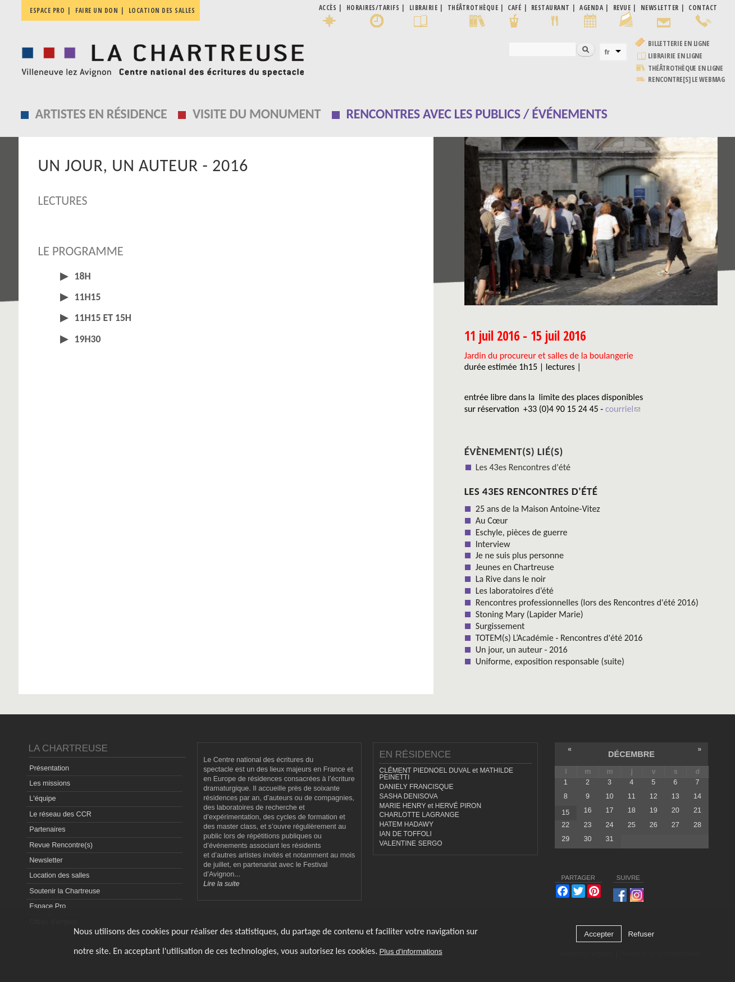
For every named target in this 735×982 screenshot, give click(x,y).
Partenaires (47, 829)
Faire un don (96, 10)
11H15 (86, 297)
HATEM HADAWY (406, 824)
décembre (631, 754)
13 (675, 796)
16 (587, 810)
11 (632, 796)
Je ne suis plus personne (520, 555)
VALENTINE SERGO (410, 843)
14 (697, 796)
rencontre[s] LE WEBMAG (686, 79)
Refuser (641, 934)
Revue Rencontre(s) (61, 845)
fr (607, 52)
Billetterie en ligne (678, 43)
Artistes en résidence (101, 113)
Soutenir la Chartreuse (64, 891)
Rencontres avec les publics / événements (477, 113)
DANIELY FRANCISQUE (416, 787)
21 (697, 810)
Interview (493, 544)
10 (610, 796)
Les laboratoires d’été (515, 590)
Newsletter (46, 860)
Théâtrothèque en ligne (685, 68)
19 (654, 810)
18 (632, 810)
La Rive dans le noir (511, 578)
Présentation (49, 768)
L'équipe (42, 798)
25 (632, 825)
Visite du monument (257, 113)
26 (654, 825)
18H (81, 276)
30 (587, 839)
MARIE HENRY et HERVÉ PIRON (430, 806)
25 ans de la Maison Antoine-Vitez (538, 508)
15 (565, 812)
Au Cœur (492, 520)
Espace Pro (47, 906)
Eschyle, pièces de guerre (522, 532)
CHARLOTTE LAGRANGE (419, 815)
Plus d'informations (410, 951)
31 (610, 839)
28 (697, 825)
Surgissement (500, 626)
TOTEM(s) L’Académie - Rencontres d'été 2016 (559, 637)
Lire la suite (221, 884)
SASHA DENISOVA (408, 796)
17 (610, 810)
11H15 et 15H (102, 317)
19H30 (86, 339)
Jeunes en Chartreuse (515, 567)
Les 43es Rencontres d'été (523, 467)
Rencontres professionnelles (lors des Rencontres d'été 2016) (587, 602)
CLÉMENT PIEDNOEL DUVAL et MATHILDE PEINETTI (446, 774)
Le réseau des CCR (60, 814)
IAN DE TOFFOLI (405, 834)
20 (675, 810)
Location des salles (162, 10)
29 (565, 839)
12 (654, 796)
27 (675, 825)
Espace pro (47, 10)
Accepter (599, 934)
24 (610, 825)
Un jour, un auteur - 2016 (522, 649)
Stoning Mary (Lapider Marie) (529, 614)
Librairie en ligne (675, 56)
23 (587, 825)
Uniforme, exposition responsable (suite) (550, 661)
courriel (622, 408)
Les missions (49, 783)
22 (565, 825)
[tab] (226, 276)
